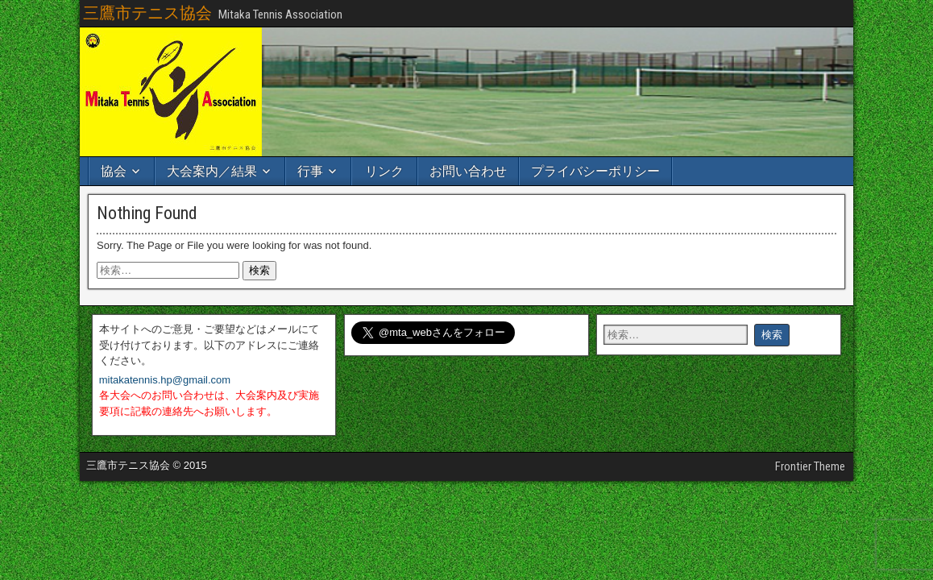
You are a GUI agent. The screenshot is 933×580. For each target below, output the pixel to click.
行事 (310, 171)
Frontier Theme (810, 466)
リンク (384, 171)
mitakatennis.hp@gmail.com (164, 380)
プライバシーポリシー (595, 171)
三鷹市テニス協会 (147, 13)
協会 (113, 171)
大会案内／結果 (212, 171)
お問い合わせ (468, 171)
